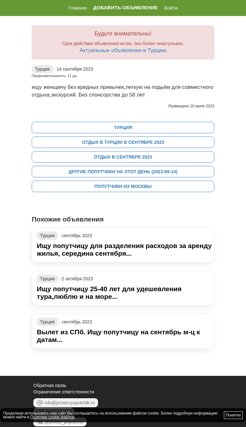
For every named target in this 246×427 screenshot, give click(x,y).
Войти (171, 7)
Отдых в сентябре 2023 (123, 156)
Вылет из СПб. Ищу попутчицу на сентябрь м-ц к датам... (118, 335)
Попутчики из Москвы (123, 186)
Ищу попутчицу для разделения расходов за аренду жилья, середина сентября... (124, 249)
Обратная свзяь (49, 385)
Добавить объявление (125, 7)
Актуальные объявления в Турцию (123, 50)
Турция (123, 127)
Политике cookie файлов (52, 417)
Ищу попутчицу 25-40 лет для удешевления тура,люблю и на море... (109, 292)
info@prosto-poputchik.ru (66, 402)
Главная (77, 7)
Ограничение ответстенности (63, 391)
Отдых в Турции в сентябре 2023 (123, 142)
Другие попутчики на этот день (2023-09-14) (123, 171)
